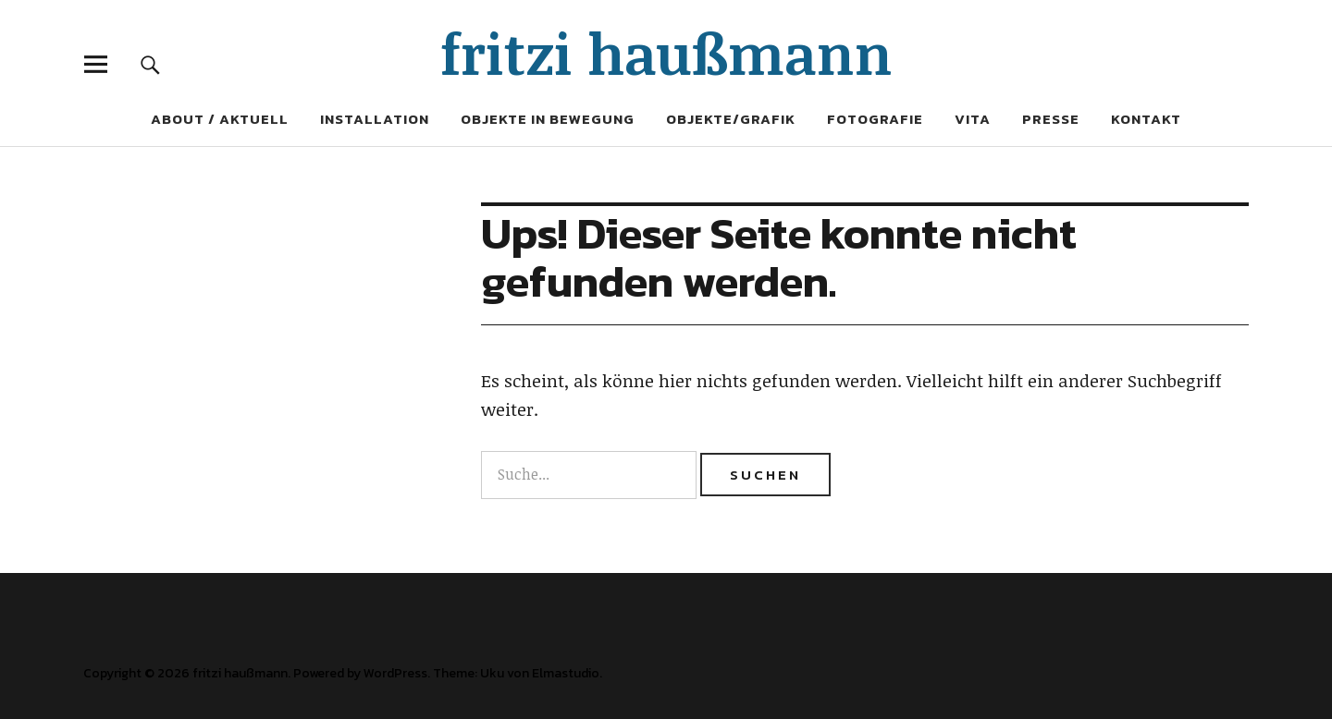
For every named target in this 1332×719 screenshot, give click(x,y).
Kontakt (1146, 118)
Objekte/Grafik (731, 118)
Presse (1050, 118)
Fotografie (875, 118)
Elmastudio (565, 673)
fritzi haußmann (666, 53)
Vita (973, 118)
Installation (374, 118)
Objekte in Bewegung (548, 118)
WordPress (395, 673)
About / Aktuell (220, 118)
